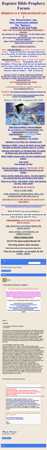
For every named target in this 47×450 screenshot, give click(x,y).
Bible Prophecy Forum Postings (11, 267)
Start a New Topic (6, 270)
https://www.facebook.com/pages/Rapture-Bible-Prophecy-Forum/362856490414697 (23, 308)
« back (3, 445)
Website (14, 432)
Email (6, 432)
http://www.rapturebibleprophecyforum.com (23, 304)
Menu (4, 260)
